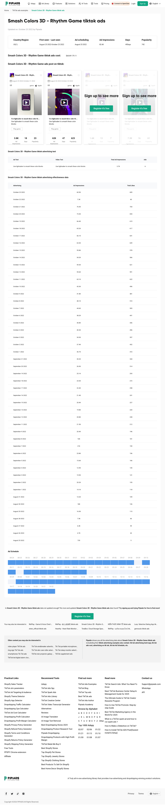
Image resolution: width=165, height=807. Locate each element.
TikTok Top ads (84, 692)
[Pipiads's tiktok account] (18, 794)
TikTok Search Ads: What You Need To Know (121, 685)
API (143, 692)
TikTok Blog (83, 688)
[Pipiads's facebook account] (6, 794)
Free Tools (8, 748)
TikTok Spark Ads (48, 692)
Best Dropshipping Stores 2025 (54, 725)
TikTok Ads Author (86, 700)
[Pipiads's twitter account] (12, 794)
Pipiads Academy (85, 704)
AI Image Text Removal (51, 721)
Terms (141, 793)
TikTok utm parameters (14, 688)
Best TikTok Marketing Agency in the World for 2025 (120, 713)
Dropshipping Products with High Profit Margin (57, 738)
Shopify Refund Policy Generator (18, 729)
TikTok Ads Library (49, 696)
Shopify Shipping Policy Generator (18, 744)
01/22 (97, 729)
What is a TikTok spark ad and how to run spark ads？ (120, 720)
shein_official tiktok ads (37, 629)
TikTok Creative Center (50, 700)
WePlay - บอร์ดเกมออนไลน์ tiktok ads (121, 629)
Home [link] (6, 10)
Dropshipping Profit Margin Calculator (20, 721)
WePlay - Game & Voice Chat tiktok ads (42, 624)
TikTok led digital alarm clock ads (20, 658)
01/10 (97, 733)
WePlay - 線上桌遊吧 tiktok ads (66, 624)
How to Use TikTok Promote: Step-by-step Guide (120, 706)
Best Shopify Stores (49, 748)
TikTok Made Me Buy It (51, 744)
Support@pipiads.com (151, 684)
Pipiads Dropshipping (50, 733)
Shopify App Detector (13, 700)
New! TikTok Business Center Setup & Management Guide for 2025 (121, 692)
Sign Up (143, 4)
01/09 (80, 737)
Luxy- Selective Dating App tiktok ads (147, 624)
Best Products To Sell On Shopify (55, 764)
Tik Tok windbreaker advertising (43, 646)
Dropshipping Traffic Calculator (17, 704)
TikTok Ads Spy (47, 688)
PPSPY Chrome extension (15, 752)
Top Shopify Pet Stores (51, 752)
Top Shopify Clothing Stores (53, 760)
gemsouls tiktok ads (141, 629)
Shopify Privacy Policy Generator (18, 725)
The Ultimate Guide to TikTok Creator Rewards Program (120, 699)
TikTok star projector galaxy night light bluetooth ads (43, 654)
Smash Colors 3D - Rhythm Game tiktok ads (95, 624)
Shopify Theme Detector (14, 696)
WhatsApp (146, 688)
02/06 (89, 729)
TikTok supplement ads (64, 654)
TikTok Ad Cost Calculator (15, 713)
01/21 (80, 733)
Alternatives (46, 708)
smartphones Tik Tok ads (17, 654)
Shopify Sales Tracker (13, 684)
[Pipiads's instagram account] (23, 794)
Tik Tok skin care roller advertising (43, 650)
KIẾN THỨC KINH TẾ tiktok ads (119, 624)
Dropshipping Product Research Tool (56, 729)
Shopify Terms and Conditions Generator (17, 734)
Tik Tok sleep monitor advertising (67, 650)
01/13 (89, 733)
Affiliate (7, 756)
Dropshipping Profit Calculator (17, 717)
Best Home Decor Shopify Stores (55, 768)
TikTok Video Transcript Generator (55, 704)
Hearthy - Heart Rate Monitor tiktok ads (68, 629)
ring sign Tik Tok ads (15, 650)
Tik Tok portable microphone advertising (67, 646)
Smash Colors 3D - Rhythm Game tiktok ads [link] (48, 10)
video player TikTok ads (16, 646)
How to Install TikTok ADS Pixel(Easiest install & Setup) (121, 731)
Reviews (44, 713)
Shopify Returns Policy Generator (18, 740)
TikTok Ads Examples (87, 684)
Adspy (44, 684)
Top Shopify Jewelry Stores (52, 756)
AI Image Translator (49, 717)
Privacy (131, 793)
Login (133, 4)
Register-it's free (101, 108)
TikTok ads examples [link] (20, 10)
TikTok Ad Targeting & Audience (17, 692)
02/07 (80, 729)
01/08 (89, 737)
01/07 (97, 737)
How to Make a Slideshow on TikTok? (120, 726)
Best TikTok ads (85, 696)
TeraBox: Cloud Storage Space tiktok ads (95, 629)
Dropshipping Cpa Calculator (16, 708)
